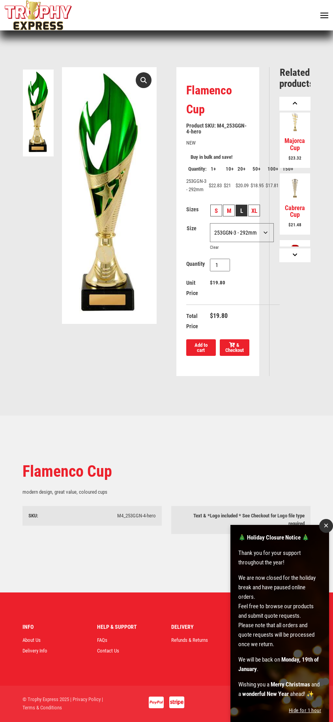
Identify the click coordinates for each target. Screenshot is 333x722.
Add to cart (201, 347)
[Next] (295, 255)
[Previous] (295, 104)
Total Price (192, 321)
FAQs (102, 640)
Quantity (195, 264)
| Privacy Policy (85, 699)
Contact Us (108, 651)
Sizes (192, 209)
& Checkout (234, 347)
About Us (31, 640)
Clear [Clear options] (214, 247)
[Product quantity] (220, 265)
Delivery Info (34, 651)
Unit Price (192, 288)
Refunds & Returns (189, 640)
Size (191, 228)
